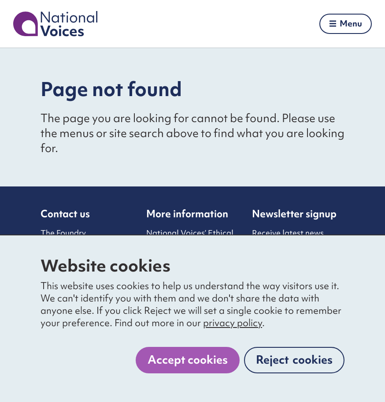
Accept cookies (188, 359)
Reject (294, 359)
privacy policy (232, 322)
